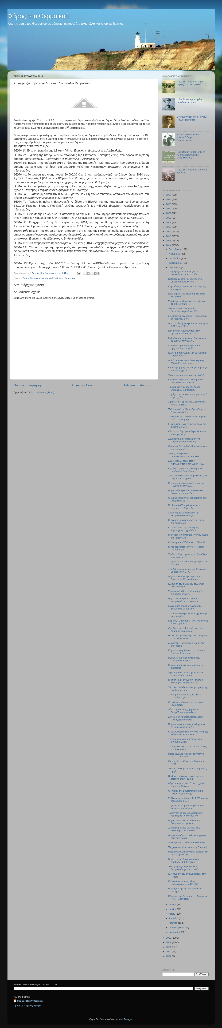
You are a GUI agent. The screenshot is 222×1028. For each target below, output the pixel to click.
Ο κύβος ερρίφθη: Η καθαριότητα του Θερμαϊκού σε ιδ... (187, 499)
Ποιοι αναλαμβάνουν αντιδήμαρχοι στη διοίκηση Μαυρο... (188, 853)
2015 (169, 240)
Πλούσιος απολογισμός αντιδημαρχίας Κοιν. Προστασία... (188, 897)
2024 (169, 199)
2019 (169, 222)
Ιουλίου (173, 904)
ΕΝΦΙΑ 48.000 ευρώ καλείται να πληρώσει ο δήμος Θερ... (184, 506)
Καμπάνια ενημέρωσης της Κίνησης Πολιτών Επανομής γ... (186, 651)
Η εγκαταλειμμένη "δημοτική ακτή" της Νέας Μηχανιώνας (188, 637)
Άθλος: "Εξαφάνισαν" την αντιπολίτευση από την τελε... (184, 455)
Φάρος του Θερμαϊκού (38, 16)
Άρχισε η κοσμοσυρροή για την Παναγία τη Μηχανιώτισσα (184, 577)
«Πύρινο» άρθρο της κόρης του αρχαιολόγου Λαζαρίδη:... (184, 347)
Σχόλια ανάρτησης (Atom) (40, 392)
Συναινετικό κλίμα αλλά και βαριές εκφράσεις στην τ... (185, 592)
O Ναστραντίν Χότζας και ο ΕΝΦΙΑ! (186, 542)
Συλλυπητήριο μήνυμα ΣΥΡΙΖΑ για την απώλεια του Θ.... (188, 799)
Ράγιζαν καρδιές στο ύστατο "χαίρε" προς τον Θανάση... (186, 784)
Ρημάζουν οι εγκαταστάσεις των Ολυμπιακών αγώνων (184, 821)
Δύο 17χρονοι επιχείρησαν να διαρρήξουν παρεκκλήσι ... (183, 711)
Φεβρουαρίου (176, 927)
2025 (169, 195)
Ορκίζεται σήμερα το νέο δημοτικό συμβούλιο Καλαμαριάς (185, 381)
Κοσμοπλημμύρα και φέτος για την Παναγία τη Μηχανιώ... (186, 484)
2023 (169, 204)
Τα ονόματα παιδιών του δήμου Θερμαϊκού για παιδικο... (184, 388)
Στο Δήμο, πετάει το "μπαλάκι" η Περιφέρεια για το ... (184, 696)
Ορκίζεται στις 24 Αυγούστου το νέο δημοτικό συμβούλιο (186, 629)
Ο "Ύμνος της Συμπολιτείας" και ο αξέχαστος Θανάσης (185, 792)
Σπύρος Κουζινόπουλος (30, 1001)
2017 (169, 231)
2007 (169, 956)
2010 (169, 951)
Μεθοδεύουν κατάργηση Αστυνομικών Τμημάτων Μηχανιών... (188, 339)
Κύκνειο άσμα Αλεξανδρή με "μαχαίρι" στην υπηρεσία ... (187, 354)
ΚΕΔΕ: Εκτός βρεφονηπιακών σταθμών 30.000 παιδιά (183, 860)
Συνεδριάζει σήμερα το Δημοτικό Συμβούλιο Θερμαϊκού (185, 607)
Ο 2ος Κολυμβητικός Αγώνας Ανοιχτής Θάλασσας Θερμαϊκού (188, 733)
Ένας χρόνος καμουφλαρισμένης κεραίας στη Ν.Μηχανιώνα (185, 814)
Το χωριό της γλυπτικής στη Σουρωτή (187, 847)
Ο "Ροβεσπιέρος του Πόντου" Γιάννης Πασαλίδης (192, 118)
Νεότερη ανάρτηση (27, 385)
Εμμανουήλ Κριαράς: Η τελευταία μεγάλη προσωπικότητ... (185, 492)
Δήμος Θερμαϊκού (31, 278)
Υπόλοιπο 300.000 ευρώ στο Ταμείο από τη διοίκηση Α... (186, 418)
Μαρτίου (173, 923)
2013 (169, 938)
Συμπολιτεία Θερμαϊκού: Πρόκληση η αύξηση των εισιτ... (187, 317)
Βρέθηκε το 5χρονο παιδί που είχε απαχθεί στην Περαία (186, 777)
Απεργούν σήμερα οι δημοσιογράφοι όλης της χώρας (187, 836)
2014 (169, 245)
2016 (169, 236)
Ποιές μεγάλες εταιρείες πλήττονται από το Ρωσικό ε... (186, 755)
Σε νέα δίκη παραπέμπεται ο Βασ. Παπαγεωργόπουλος (185, 718)
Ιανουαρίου (175, 932)
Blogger (128, 1019)
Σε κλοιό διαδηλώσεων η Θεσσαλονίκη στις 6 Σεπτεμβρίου (188, 477)
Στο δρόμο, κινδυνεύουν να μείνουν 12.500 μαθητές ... (186, 302)
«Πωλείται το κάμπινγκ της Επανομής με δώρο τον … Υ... (187, 570)
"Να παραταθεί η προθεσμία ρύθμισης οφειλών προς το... (188, 688)
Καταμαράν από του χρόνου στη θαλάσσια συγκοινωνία (185, 280)
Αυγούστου (175, 267)
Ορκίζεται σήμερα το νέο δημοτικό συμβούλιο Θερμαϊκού (185, 469)
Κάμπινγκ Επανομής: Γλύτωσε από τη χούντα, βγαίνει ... (188, 622)
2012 (169, 942)
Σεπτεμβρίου (176, 263)
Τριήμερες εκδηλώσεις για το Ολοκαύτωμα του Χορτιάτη (183, 273)
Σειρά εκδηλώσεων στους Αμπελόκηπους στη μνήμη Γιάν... (186, 462)
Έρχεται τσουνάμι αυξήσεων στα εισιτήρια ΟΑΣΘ (185, 740)
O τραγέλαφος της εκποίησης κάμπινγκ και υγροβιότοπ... (183, 529)
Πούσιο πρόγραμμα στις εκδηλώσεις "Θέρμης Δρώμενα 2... (187, 725)
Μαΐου (172, 914)
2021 (169, 213)
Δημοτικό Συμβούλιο (52, 278)
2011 (169, 947)
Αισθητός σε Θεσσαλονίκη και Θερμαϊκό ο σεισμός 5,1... (183, 514)
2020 (169, 218)
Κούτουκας (70, 278)
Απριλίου (174, 918)
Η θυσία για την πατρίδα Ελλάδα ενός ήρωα (189, 100)
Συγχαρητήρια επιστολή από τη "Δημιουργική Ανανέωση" (184, 440)
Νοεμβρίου (175, 254)
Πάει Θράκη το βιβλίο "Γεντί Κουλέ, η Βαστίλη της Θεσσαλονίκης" (191, 155)
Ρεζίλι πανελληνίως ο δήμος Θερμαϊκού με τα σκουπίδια (183, 600)
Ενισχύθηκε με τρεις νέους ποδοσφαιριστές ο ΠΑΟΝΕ (183, 882)
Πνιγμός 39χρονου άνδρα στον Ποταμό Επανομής (184, 659)
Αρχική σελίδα (81, 385)
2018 (169, 227)
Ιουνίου (173, 909)
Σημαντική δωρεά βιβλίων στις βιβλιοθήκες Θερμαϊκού (184, 829)
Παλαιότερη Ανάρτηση (139, 385)
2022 (169, 208)
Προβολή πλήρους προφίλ (27, 1005)
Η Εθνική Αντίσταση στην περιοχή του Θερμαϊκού (190, 83)
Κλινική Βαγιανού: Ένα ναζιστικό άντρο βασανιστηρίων (188, 137)
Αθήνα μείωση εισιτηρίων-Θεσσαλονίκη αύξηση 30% (183, 310)
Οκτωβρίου (175, 258)
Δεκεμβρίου (175, 249)
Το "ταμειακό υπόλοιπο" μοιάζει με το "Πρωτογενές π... (187, 410)
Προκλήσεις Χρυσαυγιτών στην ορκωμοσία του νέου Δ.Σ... (184, 332)
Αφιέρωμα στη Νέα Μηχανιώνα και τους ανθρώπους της (186, 674)
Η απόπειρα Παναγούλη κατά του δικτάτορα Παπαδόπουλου (185, 681)
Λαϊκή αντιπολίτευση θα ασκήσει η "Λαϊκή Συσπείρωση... (186, 361)
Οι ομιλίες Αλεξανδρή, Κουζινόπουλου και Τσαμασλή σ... (187, 447)
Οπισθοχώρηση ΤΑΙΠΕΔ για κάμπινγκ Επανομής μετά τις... (187, 369)
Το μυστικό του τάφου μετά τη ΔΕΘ (186, 375)
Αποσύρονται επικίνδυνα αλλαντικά (186, 842)
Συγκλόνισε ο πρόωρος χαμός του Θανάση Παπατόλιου (186, 807)
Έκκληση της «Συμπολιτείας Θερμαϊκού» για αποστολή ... (184, 868)
